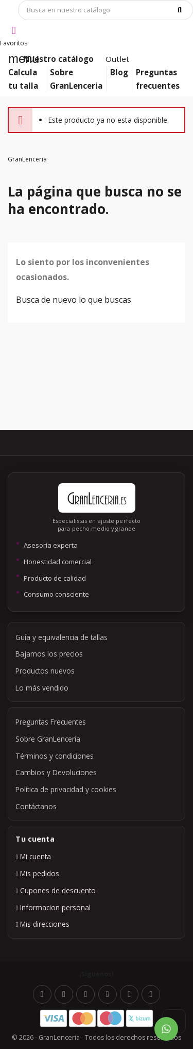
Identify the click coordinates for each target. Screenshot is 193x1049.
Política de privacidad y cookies (65, 789)
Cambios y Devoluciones (56, 772)
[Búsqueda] (105, 10)
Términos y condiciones (54, 756)
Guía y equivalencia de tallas (61, 637)
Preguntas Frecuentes (50, 722)
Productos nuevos (45, 671)
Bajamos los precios (49, 654)
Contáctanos (36, 806)
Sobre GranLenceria (47, 739)
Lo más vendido (41, 688)
